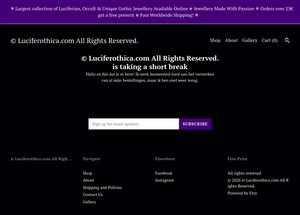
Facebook (163, 173)
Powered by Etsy (242, 193)
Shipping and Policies (102, 187)
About (231, 40)
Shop (215, 40)
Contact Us (93, 194)
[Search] (287, 41)
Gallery (249, 40)
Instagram (164, 180)
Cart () (270, 40)
